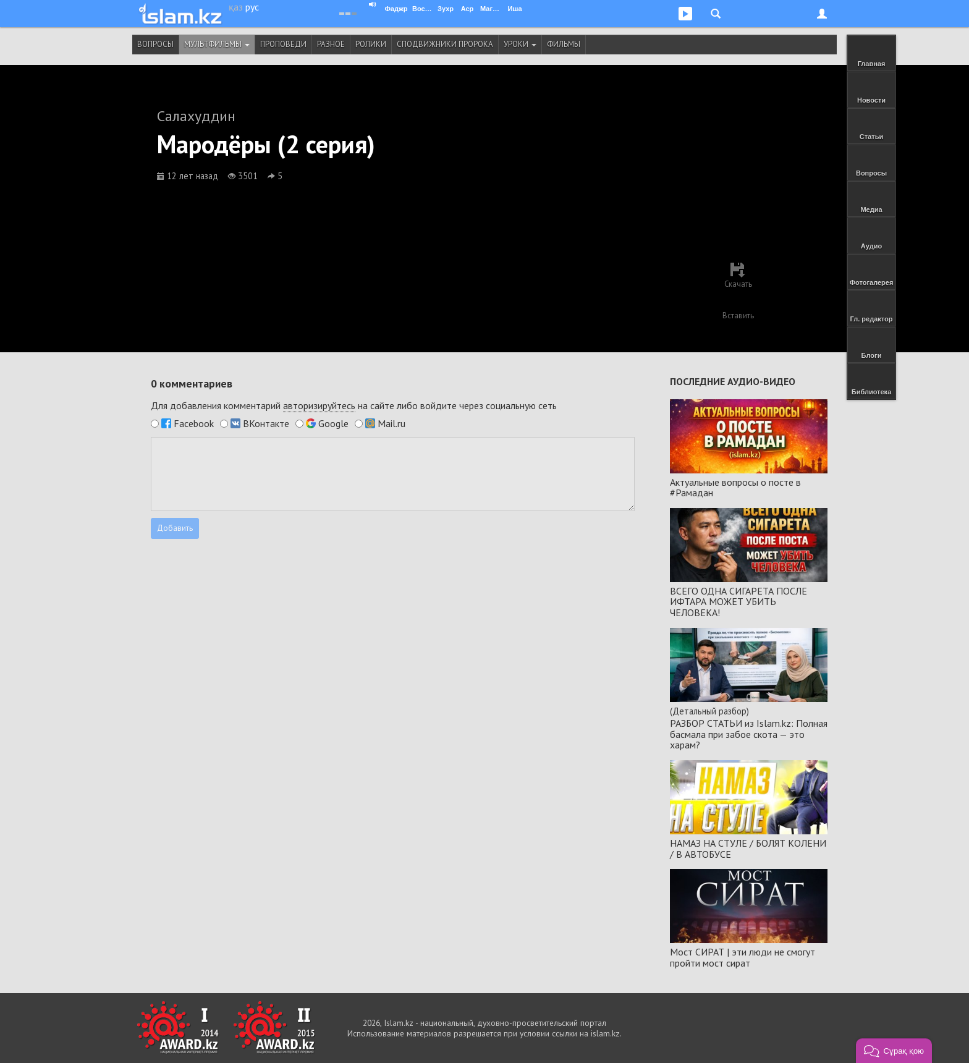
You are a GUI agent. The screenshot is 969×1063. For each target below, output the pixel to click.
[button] (894, 1050)
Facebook (194, 423)
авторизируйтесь (319, 405)
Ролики (370, 44)
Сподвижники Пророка (445, 44)
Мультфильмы (217, 44)
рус (252, 7)
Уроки (520, 44)
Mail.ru (391, 423)
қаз (236, 7)
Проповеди (283, 44)
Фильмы (563, 44)
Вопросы (155, 44)
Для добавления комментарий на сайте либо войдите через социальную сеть (354, 405)
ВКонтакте (266, 423)
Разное (331, 44)
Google (333, 423)
